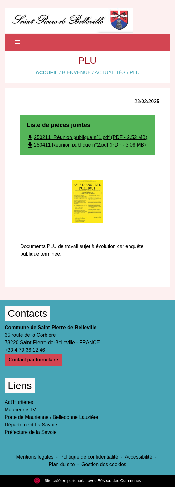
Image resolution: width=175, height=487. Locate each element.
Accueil (47, 72)
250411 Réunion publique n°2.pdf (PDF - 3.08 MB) (86, 144)
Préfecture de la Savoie (30, 432)
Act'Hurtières (19, 402)
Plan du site (62, 464)
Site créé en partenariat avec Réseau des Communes (87, 480)
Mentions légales (35, 457)
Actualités (110, 72)
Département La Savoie (31, 424)
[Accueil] (69, 17)
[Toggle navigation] (17, 42)
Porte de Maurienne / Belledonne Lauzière (51, 417)
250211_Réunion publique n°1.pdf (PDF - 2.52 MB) (87, 137)
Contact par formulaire (33, 359)
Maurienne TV (20, 409)
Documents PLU (38, 246)
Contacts (27, 313)
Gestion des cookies (103, 464)
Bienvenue (76, 72)
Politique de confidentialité (89, 457)
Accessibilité (138, 457)
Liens (20, 385)
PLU (134, 72)
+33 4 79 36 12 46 (25, 350)
